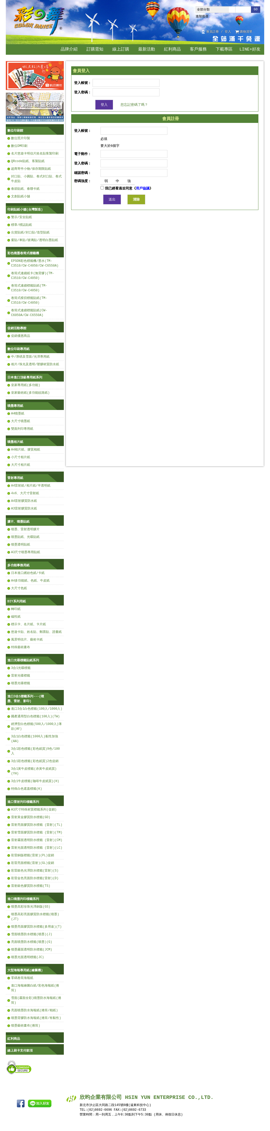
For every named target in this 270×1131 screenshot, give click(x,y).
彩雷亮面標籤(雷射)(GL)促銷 (32, 863)
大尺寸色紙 (19, 588)
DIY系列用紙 (16, 601)
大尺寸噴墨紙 (20, 421)
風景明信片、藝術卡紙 (27, 639)
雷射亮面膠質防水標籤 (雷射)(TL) (36, 825)
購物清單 (246, 32)
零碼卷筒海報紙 (22, 978)
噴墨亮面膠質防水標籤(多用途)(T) (36, 926)
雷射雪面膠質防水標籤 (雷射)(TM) (36, 832)
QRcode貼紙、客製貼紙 (28, 161)
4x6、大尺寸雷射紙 (25, 493)
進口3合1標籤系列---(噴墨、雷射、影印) (25, 698)
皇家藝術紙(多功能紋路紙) (30, 393)
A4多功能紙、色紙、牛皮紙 (30, 580)
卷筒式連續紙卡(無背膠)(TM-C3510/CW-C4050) (32, 275)
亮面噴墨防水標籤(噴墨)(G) (31, 942)
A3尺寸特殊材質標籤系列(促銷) (34, 809)
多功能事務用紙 (18, 565)
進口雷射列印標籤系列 (23, 802)
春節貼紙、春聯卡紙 (25, 189)
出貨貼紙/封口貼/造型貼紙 (30, 232)
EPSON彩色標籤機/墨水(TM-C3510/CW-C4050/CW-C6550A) (35, 263)
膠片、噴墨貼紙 (18, 521)
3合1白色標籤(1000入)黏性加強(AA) (34, 738)
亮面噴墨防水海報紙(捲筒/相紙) (34, 1010)
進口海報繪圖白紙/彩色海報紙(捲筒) (35, 988)
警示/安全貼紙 (21, 217)
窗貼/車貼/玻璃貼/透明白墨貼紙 (34, 240)
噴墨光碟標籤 (20, 683)
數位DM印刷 (19, 146)
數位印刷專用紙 (18, 349)
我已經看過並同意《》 (126, 188)
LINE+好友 (250, 49)
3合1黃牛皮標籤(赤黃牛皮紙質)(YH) (34, 771)
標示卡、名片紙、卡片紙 (28, 624)
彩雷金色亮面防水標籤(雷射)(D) (35, 878)
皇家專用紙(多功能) (25, 385)
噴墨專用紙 (15, 406)
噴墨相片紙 (15, 442)
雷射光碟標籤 (20, 675)
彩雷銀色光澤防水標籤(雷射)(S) (35, 870)
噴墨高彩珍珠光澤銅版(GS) (30, 906)
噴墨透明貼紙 (20, 544)
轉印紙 (16, 609)
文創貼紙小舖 (20, 196)
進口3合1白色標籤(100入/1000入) (36, 709)
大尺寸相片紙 (20, 465)
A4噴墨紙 (17, 413)
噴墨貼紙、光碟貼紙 (25, 537)
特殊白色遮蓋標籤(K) (26, 789)
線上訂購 (120, 49)
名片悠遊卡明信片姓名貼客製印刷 (35, 153)
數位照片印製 (20, 138)
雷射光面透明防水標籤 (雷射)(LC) (36, 847)
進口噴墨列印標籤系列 (23, 899)
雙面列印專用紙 (22, 429)
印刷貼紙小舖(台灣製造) (25, 209)
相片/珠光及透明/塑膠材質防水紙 (35, 364)
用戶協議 (143, 188)
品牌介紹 (69, 49)
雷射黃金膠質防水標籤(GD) (30, 817)
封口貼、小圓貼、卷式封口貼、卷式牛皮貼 (36, 178)
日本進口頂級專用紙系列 (24, 377)
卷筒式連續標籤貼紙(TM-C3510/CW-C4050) (29, 288)
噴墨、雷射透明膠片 (25, 529)
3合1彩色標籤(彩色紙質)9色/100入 (35, 751)
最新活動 (146, 49)
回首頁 (258, 32)
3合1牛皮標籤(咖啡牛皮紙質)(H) (35, 781)
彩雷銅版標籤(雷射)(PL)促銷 (32, 855)
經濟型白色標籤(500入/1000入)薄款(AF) (36, 726)
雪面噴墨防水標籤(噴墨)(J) (31, 934)
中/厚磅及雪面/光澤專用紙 (30, 356)
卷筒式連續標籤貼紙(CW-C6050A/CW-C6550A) (29, 312)
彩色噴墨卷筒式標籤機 (23, 253)
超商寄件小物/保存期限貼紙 (31, 169)
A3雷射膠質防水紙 (24, 508)
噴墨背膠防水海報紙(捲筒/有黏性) (36, 1018)
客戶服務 (198, 49)
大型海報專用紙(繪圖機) (25, 970)
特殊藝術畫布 (20, 647)
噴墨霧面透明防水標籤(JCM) (31, 949)
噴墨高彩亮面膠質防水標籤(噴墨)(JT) (35, 916)
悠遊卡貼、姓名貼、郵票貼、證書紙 (36, 632)
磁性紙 (16, 616)
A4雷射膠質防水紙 (24, 501)
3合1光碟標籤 (21, 668)
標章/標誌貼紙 (21, 225)
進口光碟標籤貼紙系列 (23, 660)
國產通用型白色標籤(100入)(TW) (35, 716)
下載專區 (224, 49)
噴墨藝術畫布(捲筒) (25, 1025)
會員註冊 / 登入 (218, 32)
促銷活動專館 (16, 328)
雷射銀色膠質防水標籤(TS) (30, 886)
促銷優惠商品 (20, 336)
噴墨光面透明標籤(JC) (27, 957)
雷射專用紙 (15, 478)
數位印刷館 (15, 130)
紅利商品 (172, 49)
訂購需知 (94, 49)
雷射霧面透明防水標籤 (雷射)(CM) (36, 840)
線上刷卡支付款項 (20, 1050)
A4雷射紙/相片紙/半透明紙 (30, 485)
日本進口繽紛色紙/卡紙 (28, 573)
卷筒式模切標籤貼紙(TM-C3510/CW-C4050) (29, 300)
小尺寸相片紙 (20, 457)
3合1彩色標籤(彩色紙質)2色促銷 (35, 761)
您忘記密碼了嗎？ (134, 105)
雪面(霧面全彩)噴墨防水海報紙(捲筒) (36, 1000)
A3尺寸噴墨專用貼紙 (25, 552)
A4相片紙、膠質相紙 (25, 449)
